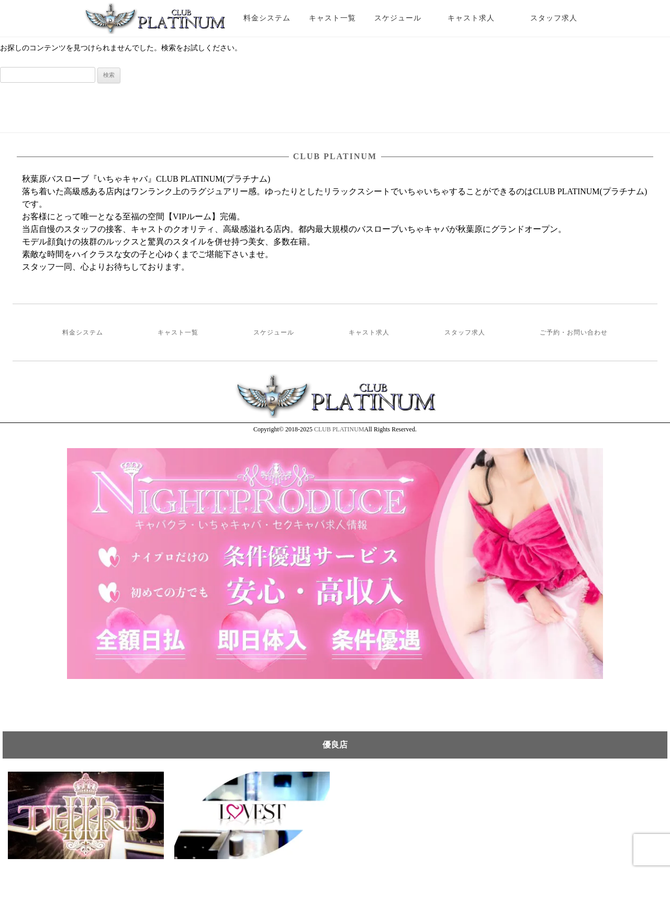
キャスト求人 (479, 18)
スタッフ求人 (563, 18)
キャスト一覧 (332, 18)
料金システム (267, 18)
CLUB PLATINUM (339, 429)
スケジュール (397, 18)
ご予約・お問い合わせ (574, 332)
